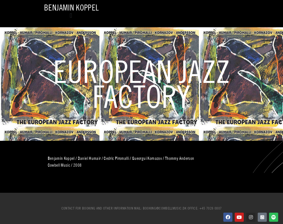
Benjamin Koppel (71, 7)
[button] (71, 15)
